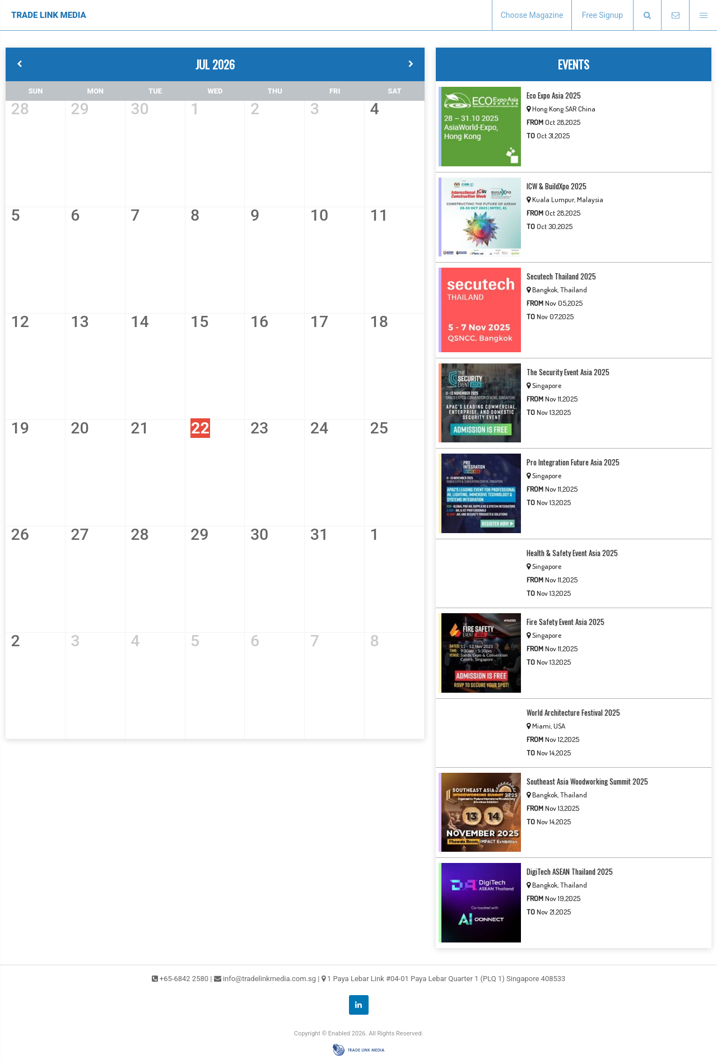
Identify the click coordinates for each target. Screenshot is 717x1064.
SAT (394, 91)
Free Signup (602, 15)
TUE (155, 91)
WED (214, 91)
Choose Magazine (532, 15)
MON (95, 91)
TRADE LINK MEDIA (48, 15)
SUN (36, 91)
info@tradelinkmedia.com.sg (269, 978)
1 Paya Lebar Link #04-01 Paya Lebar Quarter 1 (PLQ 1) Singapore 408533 (446, 978)
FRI (334, 91)
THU (275, 91)
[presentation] (647, 15)
